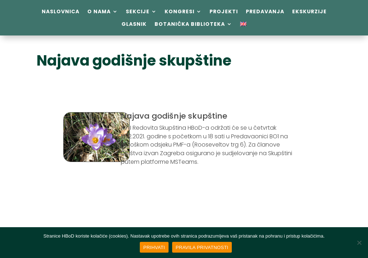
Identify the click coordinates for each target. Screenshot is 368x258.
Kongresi (179, 11)
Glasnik (134, 24)
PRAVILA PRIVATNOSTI (202, 247)
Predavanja (265, 11)
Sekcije (138, 11)
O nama (99, 11)
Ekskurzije (309, 11)
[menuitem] (243, 25)
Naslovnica (60, 11)
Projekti (224, 11)
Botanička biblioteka (190, 24)
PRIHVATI (154, 247)
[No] (359, 242)
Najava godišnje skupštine (134, 61)
